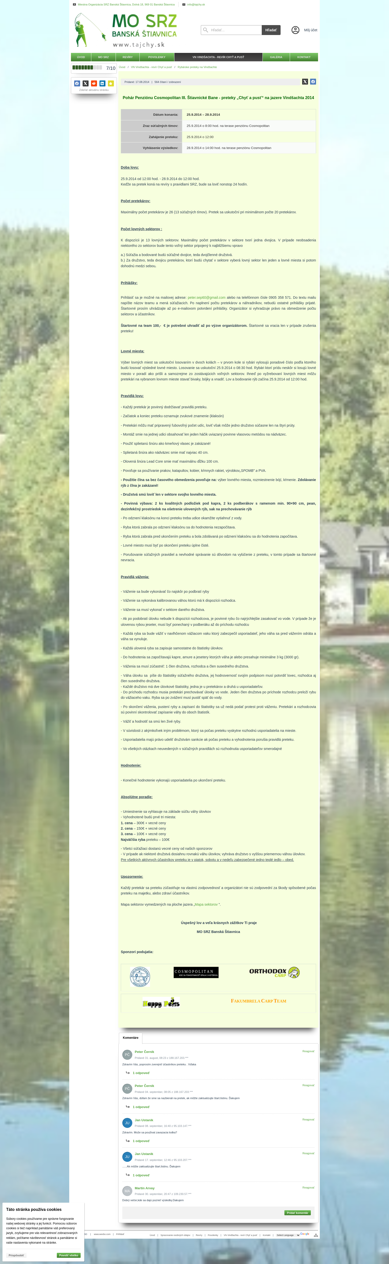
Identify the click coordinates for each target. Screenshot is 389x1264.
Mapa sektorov (206, 904)
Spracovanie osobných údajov (175, 1235)
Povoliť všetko (68, 1255)
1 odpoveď (141, 1073)
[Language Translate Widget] (288, 1235)
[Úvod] (131, 30)
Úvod (152, 1235)
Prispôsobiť (16, 1255)
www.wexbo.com (102, 1234)
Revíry (199, 1235)
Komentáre (130, 1038)
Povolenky (213, 1235)
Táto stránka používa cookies (34, 1209)
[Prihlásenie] (304, 30)
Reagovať (309, 1051)
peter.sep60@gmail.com (207, 297)
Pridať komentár (297, 1212)
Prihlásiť (120, 1234)
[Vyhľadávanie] (231, 30)
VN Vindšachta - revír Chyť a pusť (240, 1235)
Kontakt (266, 1235)
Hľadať (271, 30)
